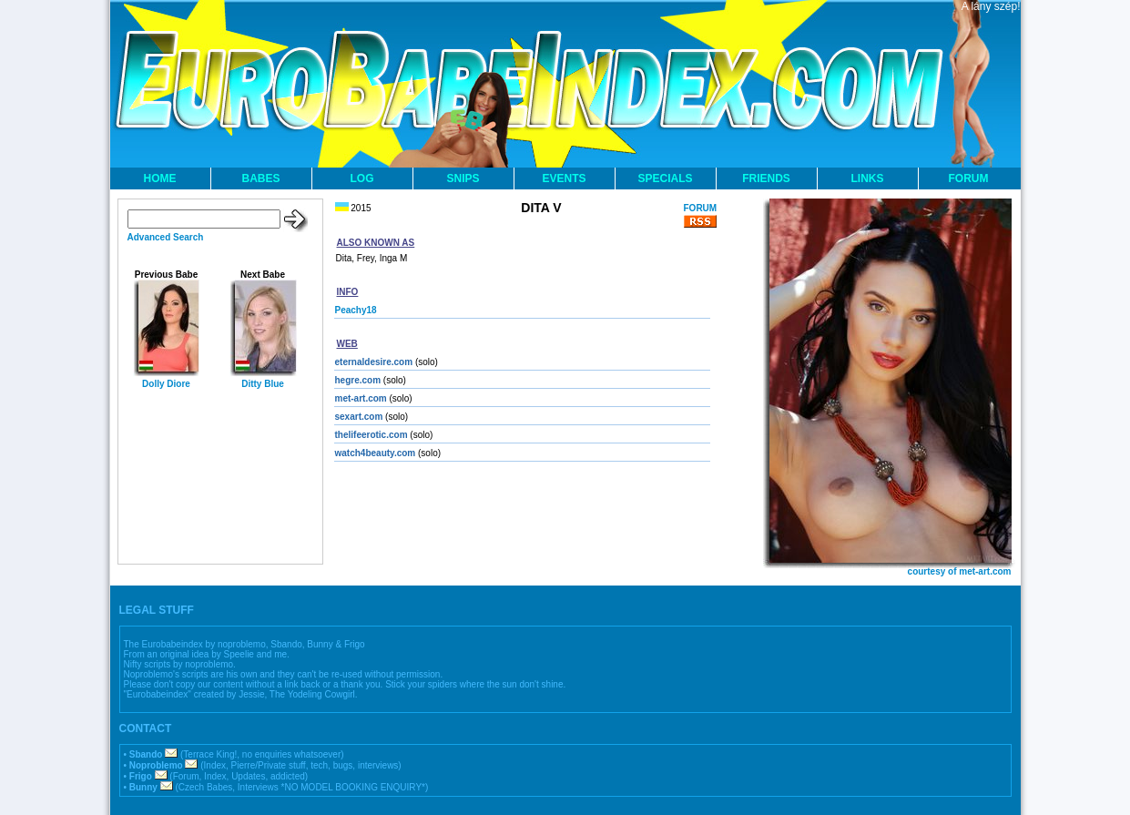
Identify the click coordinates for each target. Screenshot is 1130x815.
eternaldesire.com (374, 362)
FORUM (969, 178)
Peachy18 (356, 310)
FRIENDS (766, 178)
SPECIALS (664, 178)
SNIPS (462, 178)
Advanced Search (165, 237)
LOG (362, 178)
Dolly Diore (166, 384)
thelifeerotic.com (371, 435)
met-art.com (361, 398)
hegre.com (358, 380)
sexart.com (359, 417)
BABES (260, 178)
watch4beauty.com (375, 453)
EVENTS (563, 178)
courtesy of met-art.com (960, 571)
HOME (160, 178)
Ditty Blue (262, 384)
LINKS (867, 178)
